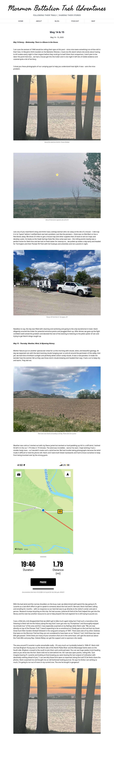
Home (20, 21)
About (39, 21)
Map (93, 21)
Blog (57, 21)
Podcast (75, 21)
